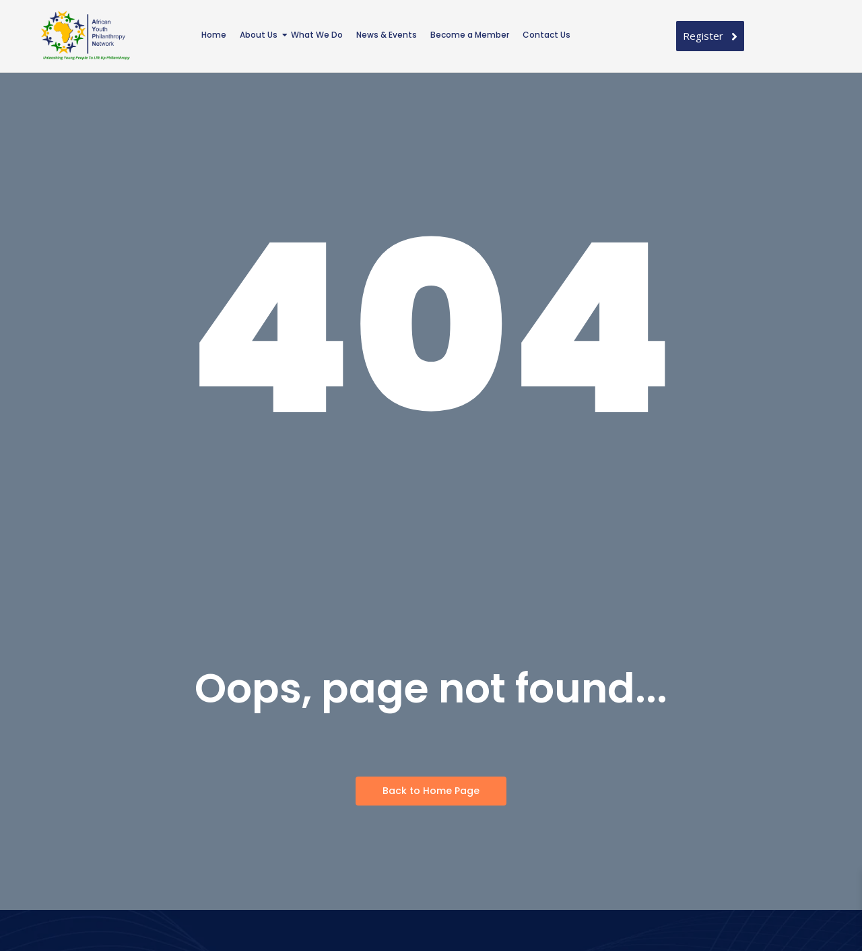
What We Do (317, 34)
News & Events (386, 34)
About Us (260, 34)
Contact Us (546, 34)
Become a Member (469, 34)
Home (213, 34)
